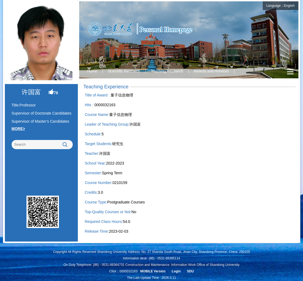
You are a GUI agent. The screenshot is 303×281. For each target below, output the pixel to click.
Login (176, 271)
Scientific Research (124, 71)
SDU (190, 271)
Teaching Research (167, 71)
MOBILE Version (152, 271)
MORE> (18, 128)
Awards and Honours (211, 71)
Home (92, 71)
